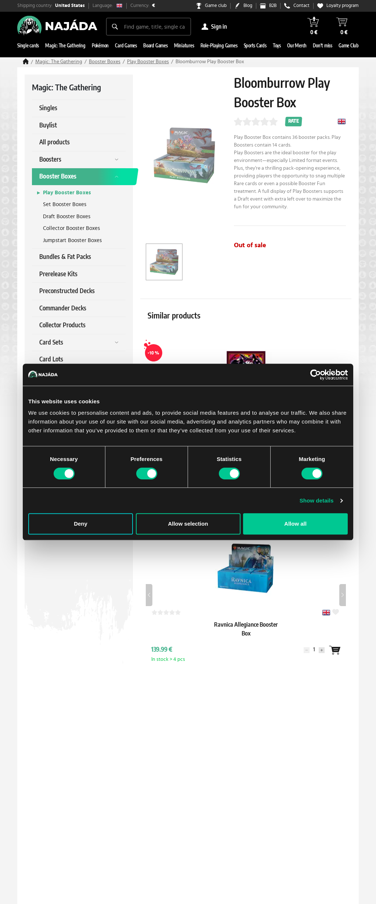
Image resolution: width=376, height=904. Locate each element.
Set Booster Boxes (64, 204)
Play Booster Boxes (148, 61)
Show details (317, 500)
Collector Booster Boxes (71, 228)
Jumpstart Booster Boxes (72, 240)
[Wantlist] (334, 650)
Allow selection (188, 524)
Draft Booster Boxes (66, 216)
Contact (301, 5)
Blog (247, 5)
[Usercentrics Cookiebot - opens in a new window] (315, 374)
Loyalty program (342, 5)
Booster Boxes (104, 61)
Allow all (295, 524)
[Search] (115, 26)
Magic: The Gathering (58, 61)
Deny (80, 524)
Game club (216, 5)
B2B (272, 5)
